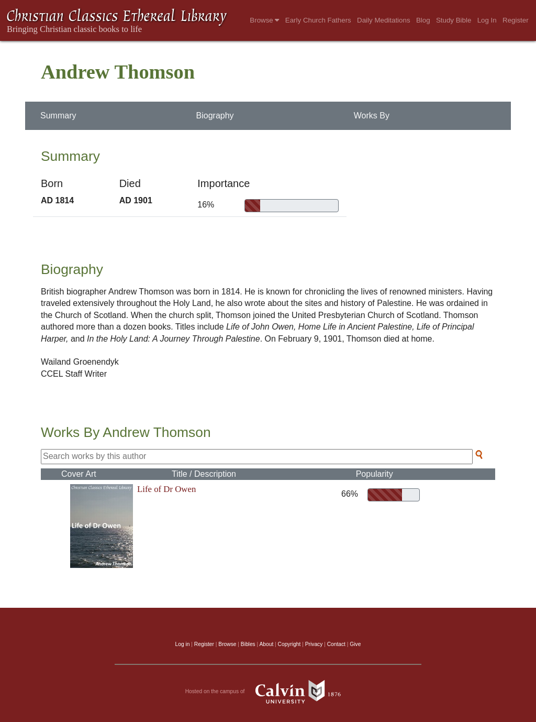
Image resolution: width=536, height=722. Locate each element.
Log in (182, 644)
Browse (264, 20)
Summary (58, 115)
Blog (423, 20)
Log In (487, 20)
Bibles (248, 644)
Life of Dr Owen (166, 489)
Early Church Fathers (318, 20)
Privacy (314, 644)
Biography (215, 115)
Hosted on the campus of (268, 691)
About (266, 644)
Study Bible (453, 20)
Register (515, 20)
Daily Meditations (383, 20)
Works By (371, 115)
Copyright (289, 644)
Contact (336, 644)
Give (355, 644)
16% (205, 204)
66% (347, 493)
